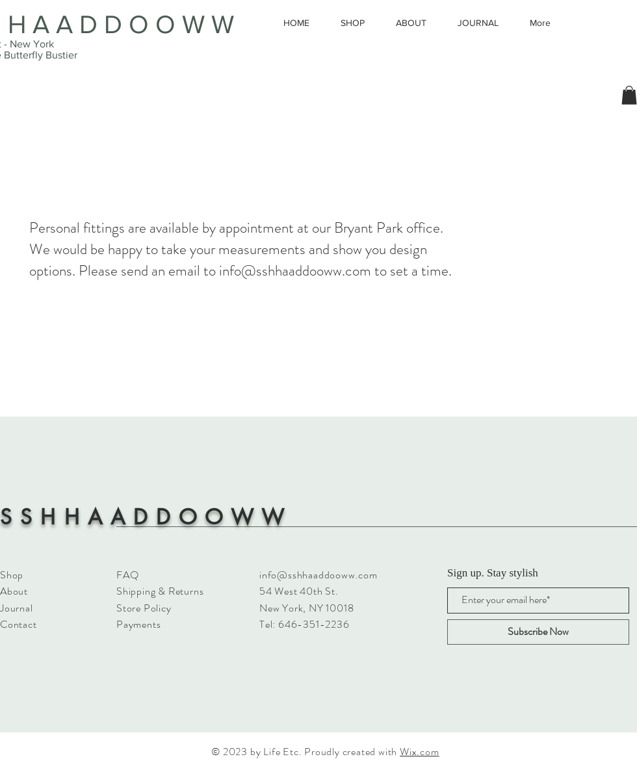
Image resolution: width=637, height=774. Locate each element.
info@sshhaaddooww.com (295, 270)
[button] (629, 95)
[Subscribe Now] (538, 632)
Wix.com (419, 751)
